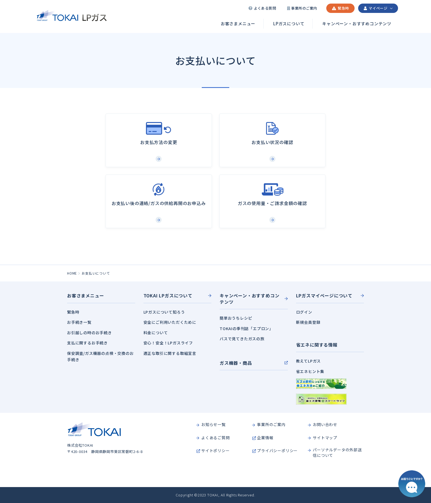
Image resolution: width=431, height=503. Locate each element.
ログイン (304, 312)
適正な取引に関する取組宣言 (169, 353)
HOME (72, 273)
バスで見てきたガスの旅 (242, 338)
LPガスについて (288, 23)
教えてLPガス (308, 361)
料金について (155, 332)
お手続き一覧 (79, 322)
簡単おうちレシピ (236, 318)
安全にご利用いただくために (169, 322)
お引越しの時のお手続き (89, 332)
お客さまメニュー (238, 23)
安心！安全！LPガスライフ (168, 343)
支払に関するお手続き (87, 343)
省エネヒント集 (310, 371)
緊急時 (73, 312)
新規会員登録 (308, 322)
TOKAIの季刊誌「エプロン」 (246, 328)
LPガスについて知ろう (164, 312)
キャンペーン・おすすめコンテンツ (356, 23)
